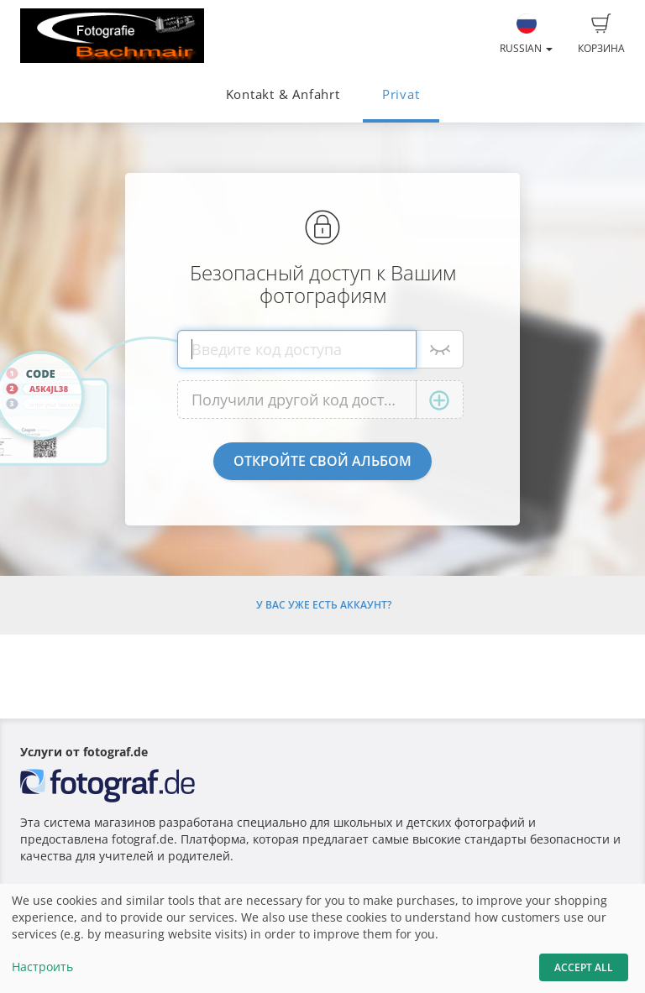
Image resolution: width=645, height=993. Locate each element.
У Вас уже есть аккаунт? (323, 605)
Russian (526, 34)
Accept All (583, 967)
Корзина (601, 34)
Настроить (42, 967)
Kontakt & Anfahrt (283, 94)
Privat (401, 94)
